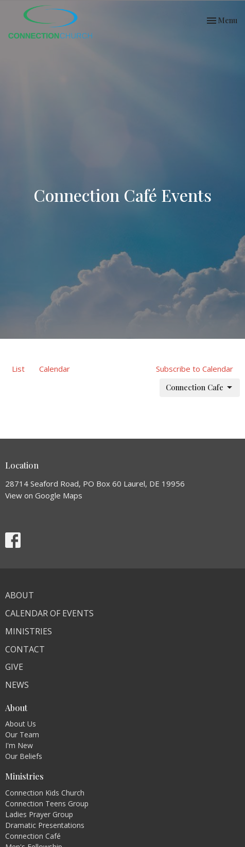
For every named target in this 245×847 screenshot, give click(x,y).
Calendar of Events (49, 613)
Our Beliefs (23, 756)
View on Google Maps (43, 495)
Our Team (22, 734)
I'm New (19, 745)
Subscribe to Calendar (194, 369)
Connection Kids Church (44, 793)
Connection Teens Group (47, 803)
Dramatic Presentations (44, 825)
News (17, 684)
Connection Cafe (200, 387)
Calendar (54, 369)
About (19, 595)
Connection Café (33, 836)
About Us (20, 724)
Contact (25, 649)
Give (14, 666)
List (18, 369)
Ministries (28, 631)
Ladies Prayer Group (39, 814)
